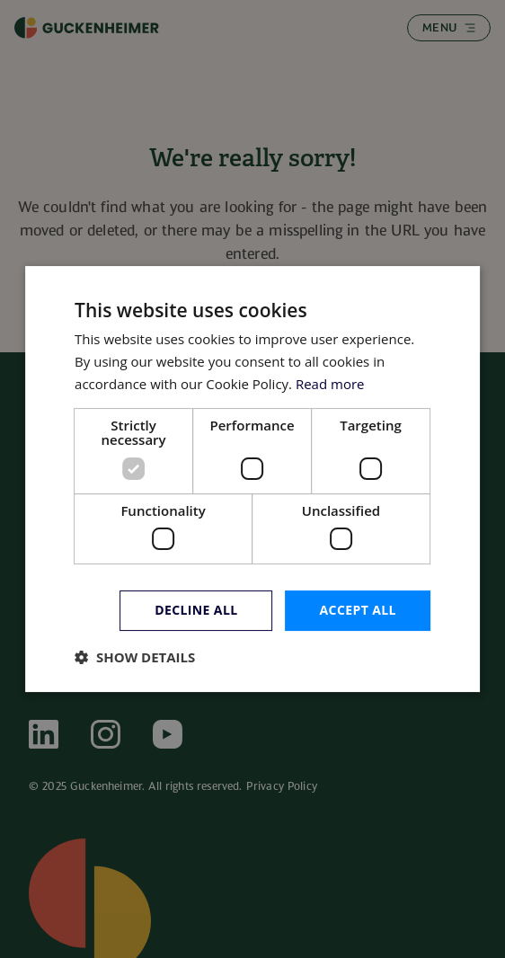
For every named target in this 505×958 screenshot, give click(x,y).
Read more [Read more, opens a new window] (330, 384)
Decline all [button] (196, 609)
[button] (135, 657)
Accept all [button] (358, 609)
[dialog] (252, 479)
